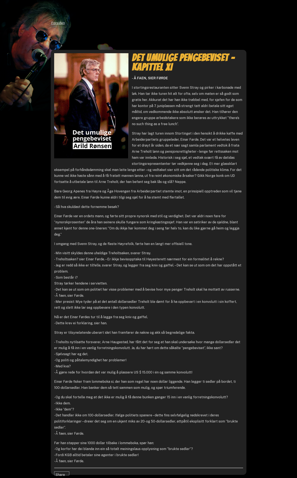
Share (60, 474)
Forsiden (58, 23)
